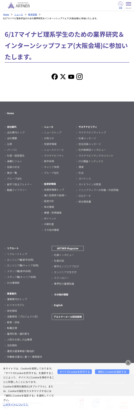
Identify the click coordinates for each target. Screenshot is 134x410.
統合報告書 (85, 201)
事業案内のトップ (17, 299)
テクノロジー (61, 278)
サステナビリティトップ (92, 132)
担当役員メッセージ (90, 144)
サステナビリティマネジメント (96, 155)
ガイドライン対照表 (90, 184)
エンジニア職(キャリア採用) (23, 265)
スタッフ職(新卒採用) (19, 271)
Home (6, 14)
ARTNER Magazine (68, 248)
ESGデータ (85, 196)
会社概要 (12, 138)
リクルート (13, 248)
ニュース (19, 14)
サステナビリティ (54, 155)
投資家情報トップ (54, 189)
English (58, 305)
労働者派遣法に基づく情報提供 (24, 357)
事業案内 (12, 293)
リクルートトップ (17, 254)
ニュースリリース (54, 150)
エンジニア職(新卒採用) (20, 260)
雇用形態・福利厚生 (18, 334)
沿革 (9, 144)
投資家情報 (50, 144)
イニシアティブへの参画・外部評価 (98, 190)
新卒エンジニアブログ (66, 266)
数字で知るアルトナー (19, 184)
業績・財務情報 (53, 212)
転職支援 (12, 328)
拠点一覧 (12, 173)
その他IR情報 (51, 230)
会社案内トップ (16, 132)
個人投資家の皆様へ (55, 195)
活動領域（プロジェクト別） (23, 316)
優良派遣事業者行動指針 (21, 351)
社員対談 (59, 260)
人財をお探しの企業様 (19, 339)
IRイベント (50, 218)
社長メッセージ (87, 138)
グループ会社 (14, 178)
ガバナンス (85, 178)
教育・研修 (13, 322)
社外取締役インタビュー (92, 150)
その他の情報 (61, 294)
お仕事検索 (13, 283)
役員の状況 (13, 167)
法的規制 (12, 345)
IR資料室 (49, 224)
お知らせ (49, 138)
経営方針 (49, 201)
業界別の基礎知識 (64, 283)
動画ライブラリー (17, 190)
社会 (81, 173)
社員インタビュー (64, 255)
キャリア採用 (51, 167)
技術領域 (12, 311)
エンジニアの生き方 (65, 272)
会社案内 (12, 127)
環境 (81, 167)
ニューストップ (52, 132)
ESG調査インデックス (91, 161)
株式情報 (49, 207)
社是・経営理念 (16, 155)
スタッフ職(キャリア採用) (21, 277)
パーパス (12, 150)
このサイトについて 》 (16, 404)
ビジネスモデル (16, 305)
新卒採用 (33, 14)
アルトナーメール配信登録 (69, 317)
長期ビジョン (14, 161)
